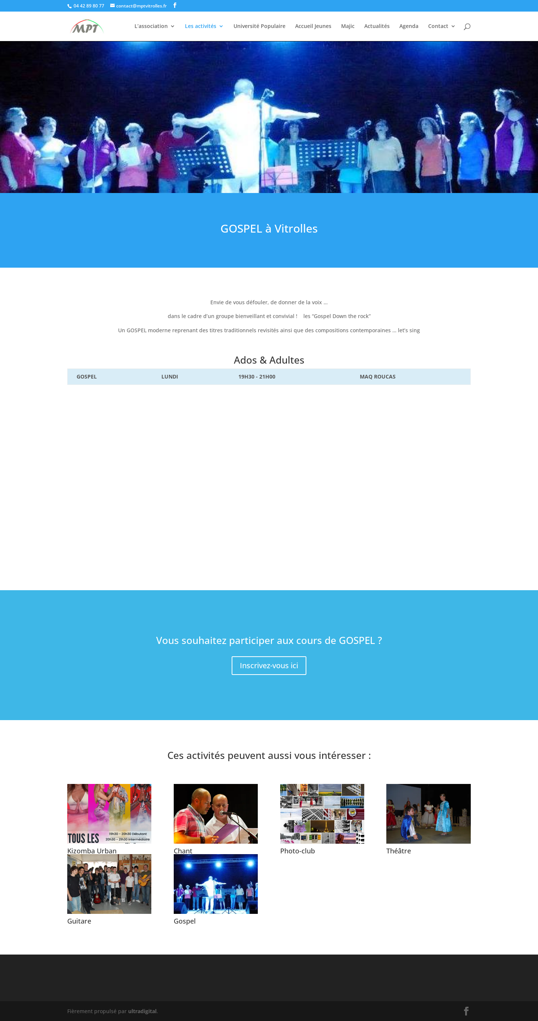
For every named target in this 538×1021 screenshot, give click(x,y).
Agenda (408, 26)
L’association (151, 26)
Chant (183, 850)
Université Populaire (259, 26)
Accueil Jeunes (313, 26)
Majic (348, 26)
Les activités (200, 26)
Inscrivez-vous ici (269, 665)
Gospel (185, 920)
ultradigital (142, 1011)
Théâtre (398, 850)
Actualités (377, 26)
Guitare (79, 920)
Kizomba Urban (92, 850)
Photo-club (297, 850)
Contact (438, 26)
